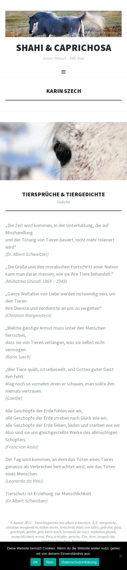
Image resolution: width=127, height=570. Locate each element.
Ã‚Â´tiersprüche (104, 522)
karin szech (53, 531)
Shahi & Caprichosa (63, 47)
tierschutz (62, 541)
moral (39, 536)
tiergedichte (106, 536)
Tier (84, 536)
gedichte (106, 527)
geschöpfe (17, 531)
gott (40, 531)
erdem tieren (48, 527)
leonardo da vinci (76, 531)
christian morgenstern (22, 527)
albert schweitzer (77, 522)
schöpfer (60, 536)
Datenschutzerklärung (79, 562)
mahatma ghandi (103, 531)
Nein (50, 562)
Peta (49, 536)
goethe (31, 531)
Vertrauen (79, 541)
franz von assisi (87, 527)
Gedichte (63, 202)
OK (35, 562)
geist (117, 527)
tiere (92, 536)
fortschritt (67, 527)
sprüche (74, 536)
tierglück (47, 541)
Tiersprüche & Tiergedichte (63, 194)
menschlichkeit (22, 536)
